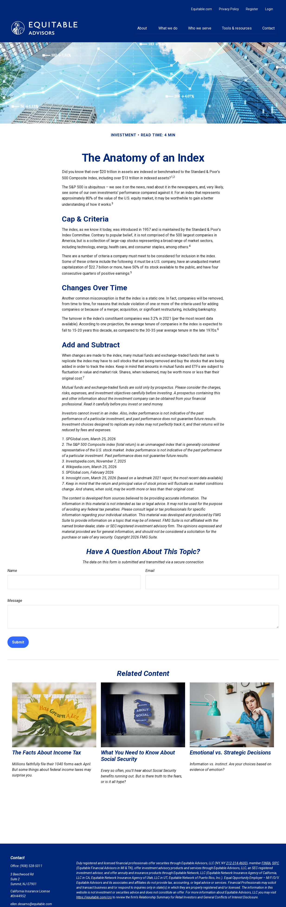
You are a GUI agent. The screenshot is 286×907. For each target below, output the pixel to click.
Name (12, 566)
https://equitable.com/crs (94, 893)
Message (14, 596)
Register (252, 5)
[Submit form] (18, 637)
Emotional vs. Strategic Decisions (230, 748)
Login (269, 5)
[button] (142, 23)
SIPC (275, 859)
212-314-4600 (236, 859)
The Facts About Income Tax (46, 748)
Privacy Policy (229, 5)
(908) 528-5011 (31, 861)
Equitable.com (201, 5)
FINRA (266, 859)
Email (149, 566)
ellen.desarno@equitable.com (31, 899)
